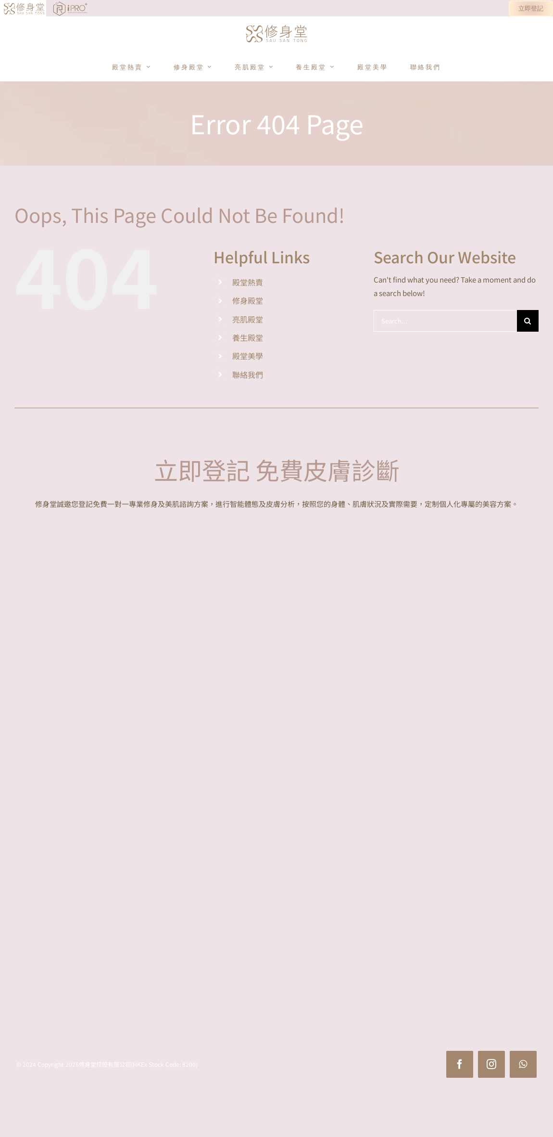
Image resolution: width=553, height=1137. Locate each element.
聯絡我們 (247, 374)
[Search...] (445, 321)
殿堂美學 (247, 356)
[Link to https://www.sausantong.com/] (7, 8)
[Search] (528, 321)
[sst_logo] (276, 26)
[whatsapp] (523, 1064)
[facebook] (459, 1064)
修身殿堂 (247, 300)
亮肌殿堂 (247, 319)
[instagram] (491, 1064)
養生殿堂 (247, 337)
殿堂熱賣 (247, 282)
